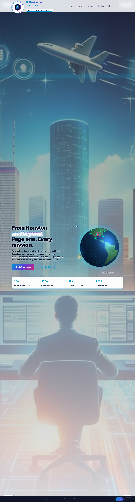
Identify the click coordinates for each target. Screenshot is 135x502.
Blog (109, 6)
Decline (128, 499)
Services (80, 6)
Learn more (79, 499)
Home (71, 6)
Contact (119, 6)
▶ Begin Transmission (23, 267)
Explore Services (45, 267)
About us (90, 6)
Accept (119, 499)
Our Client (101, 6)
